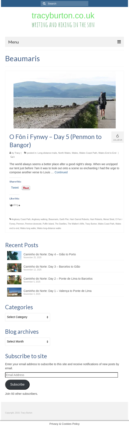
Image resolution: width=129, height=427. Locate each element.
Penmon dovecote (33, 224)
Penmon (20, 224)
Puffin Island (48, 224)
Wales (75, 153)
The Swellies (61, 224)
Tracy (17, 153)
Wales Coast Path (88, 153)
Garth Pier (64, 219)
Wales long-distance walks (49, 228)
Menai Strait (108, 219)
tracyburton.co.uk (63, 15)
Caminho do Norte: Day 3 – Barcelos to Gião (52, 266)
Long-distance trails (47, 153)
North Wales (64, 153)
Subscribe (17, 384)
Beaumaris (53, 219)
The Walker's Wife (76, 224)
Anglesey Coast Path (20, 219)
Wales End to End (107, 153)
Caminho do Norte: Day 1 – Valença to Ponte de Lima (58, 290)
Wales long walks (28, 228)
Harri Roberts (96, 219)
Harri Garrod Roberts (79, 219)
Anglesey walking (39, 219)
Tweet (15, 187)
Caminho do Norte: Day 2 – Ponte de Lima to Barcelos (58, 278)
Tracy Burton (91, 224)
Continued (61, 172)
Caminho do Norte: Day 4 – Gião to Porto (50, 254)
